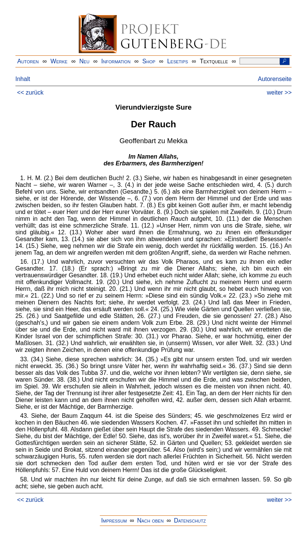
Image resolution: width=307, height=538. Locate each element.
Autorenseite (275, 79)
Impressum (114, 520)
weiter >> (279, 92)
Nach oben (150, 520)
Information (116, 61)
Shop (149, 61)
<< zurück (30, 92)
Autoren (28, 61)
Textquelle (214, 61)
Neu (84, 61)
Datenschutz (190, 520)
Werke (58, 61)
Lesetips (177, 61)
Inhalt (22, 79)
